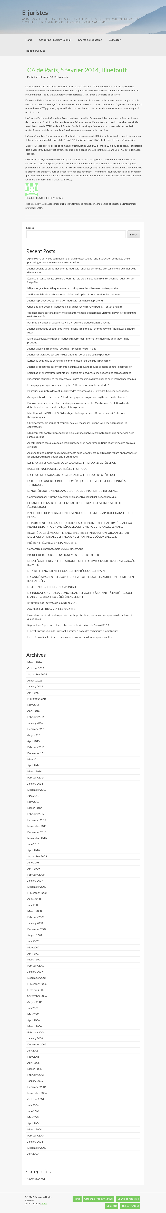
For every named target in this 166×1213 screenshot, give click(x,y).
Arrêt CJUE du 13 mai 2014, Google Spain (51, 608)
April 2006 (33, 1020)
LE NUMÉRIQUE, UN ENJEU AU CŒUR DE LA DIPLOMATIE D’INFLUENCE (72, 490)
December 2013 (36, 789)
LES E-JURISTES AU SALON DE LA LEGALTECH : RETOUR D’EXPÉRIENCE (71, 462)
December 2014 (36, 753)
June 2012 (33, 795)
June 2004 (33, 1111)
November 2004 (37, 1093)
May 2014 (33, 759)
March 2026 (34, 662)
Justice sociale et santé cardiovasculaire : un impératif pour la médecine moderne (73, 294)
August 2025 (34, 680)
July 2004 (32, 1105)
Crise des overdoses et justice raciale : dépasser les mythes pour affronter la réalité (74, 306)
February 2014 (35, 777)
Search (30, 227)
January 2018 (35, 686)
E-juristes (35, 12)
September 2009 (37, 856)
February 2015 (35, 747)
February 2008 (35, 917)
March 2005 (34, 1068)
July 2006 (32, 1008)
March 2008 (34, 911)
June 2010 (33, 844)
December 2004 (36, 1086)
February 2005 (35, 1074)
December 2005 (36, 1044)
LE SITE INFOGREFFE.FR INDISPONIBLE (52, 586)
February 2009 (35, 874)
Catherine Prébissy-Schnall (55, 39)
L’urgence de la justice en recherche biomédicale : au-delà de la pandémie (69, 360)
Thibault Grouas (35, 50)
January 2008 (35, 923)
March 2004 (34, 1129)
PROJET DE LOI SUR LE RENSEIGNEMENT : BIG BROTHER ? (64, 554)
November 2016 (37, 698)
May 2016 (33, 704)
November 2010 (37, 838)
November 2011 (37, 826)
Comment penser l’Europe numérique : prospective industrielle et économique (71, 496)
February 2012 (35, 813)
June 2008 (33, 904)
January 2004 (35, 1141)
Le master (115, 39)
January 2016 (35, 722)
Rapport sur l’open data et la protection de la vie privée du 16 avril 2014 (68, 624)
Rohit (44, 1203)
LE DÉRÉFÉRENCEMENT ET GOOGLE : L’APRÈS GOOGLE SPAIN (66, 570)
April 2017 (33, 692)
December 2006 (36, 977)
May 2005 (33, 1056)
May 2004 (33, 1117)
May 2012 (33, 801)
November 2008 (37, 892)
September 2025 (37, 674)
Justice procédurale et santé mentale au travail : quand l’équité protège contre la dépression (79, 366)
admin (65, 76)
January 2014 (35, 783)
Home (28, 39)
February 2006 (35, 1032)
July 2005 (32, 1050)
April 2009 (33, 868)
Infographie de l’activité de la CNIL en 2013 (52, 602)
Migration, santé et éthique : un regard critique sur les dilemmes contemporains (72, 288)
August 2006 (34, 1001)
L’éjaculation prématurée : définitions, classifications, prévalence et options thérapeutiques (79, 372)
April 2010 (33, 850)
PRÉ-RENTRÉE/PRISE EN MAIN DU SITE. (52, 542)
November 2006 (37, 983)
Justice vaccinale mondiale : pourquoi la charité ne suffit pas (61, 348)
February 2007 (35, 965)
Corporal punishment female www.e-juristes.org (55, 548)
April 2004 (33, 1123)
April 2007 (33, 953)
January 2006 (35, 1038)
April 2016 (33, 710)
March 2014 (34, 771)
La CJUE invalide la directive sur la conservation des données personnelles (69, 636)
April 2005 (33, 1062)
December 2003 (36, 1147)
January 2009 (35, 880)
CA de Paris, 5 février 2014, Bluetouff (77, 70)
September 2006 (37, 995)
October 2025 (35, 668)
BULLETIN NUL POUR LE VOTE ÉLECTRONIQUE (57, 468)
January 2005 (35, 1080)
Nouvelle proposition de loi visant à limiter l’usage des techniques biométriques (72, 630)
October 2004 (35, 1099)
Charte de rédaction (90, 39)
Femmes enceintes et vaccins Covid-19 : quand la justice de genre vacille (68, 322)
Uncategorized (36, 1178)
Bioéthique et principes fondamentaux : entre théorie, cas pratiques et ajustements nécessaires (81, 378)
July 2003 (32, 1153)
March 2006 (34, 1026)
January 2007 (35, 971)
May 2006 (33, 1014)
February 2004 (35, 1135)
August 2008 (34, 898)
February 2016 (35, 716)
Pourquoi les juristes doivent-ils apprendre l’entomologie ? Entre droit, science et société (78, 390)
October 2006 (35, 989)
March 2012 (34, 807)
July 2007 (32, 941)
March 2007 (34, 959)
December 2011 (36, 819)
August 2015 (34, 735)
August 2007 (34, 935)
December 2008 (36, 886)
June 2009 (33, 862)
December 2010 (36, 832)
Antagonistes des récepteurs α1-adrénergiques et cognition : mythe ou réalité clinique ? (77, 396)
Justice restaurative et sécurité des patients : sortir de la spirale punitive (68, 354)
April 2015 (33, 741)
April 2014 (33, 765)
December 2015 (36, 728)
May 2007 (33, 947)
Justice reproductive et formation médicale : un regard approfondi (65, 300)
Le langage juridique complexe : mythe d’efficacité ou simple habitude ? (68, 384)
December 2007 (36, 929)
